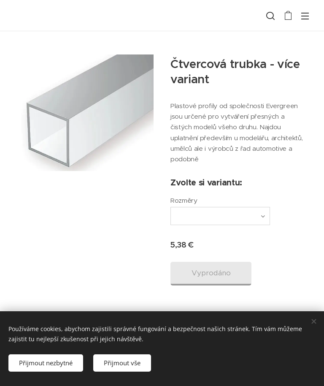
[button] (270, 15)
